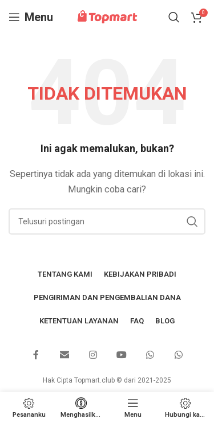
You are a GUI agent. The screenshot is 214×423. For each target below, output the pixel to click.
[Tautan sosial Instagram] (93, 355)
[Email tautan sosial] (64, 355)
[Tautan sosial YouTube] (121, 355)
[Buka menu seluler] (31, 17)
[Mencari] (174, 17)
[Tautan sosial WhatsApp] (150, 355)
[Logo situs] (107, 16)
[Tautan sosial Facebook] (36, 355)
